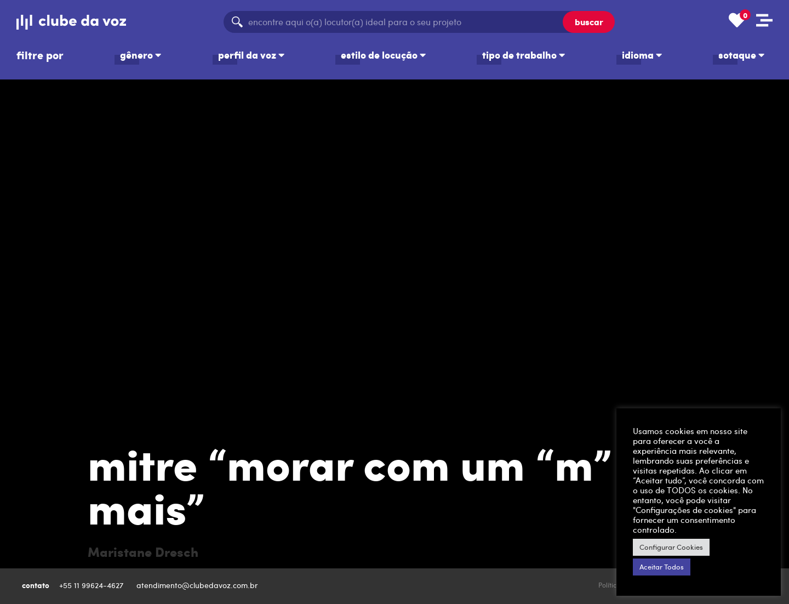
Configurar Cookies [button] (671, 547)
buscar (589, 21)
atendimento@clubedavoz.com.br (198, 585)
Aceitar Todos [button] (661, 567)
